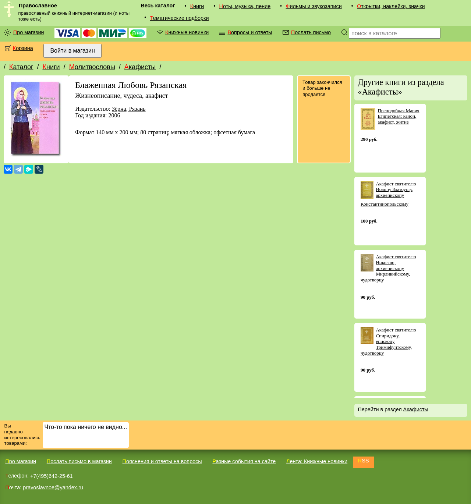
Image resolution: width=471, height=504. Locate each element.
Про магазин (28, 32)
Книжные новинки (187, 32)
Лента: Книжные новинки (316, 461)
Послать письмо (311, 32)
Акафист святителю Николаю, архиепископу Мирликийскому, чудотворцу (388, 268)
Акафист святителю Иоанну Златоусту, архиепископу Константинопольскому (388, 194)
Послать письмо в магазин (79, 461)
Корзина (23, 48)
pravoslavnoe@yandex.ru (53, 487)
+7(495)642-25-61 (51, 476)
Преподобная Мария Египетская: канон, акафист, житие (398, 116)
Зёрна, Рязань (129, 109)
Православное (38, 5)
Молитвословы (92, 67)
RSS (363, 461)
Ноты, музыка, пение (245, 6)
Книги (197, 6)
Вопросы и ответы (249, 32)
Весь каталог (158, 5)
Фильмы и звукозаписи (313, 6)
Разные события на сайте (244, 461)
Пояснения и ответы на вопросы (162, 461)
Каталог (21, 67)
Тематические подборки (179, 18)
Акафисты (140, 67)
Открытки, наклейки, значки (391, 6)
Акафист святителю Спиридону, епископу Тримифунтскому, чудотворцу (388, 341)
